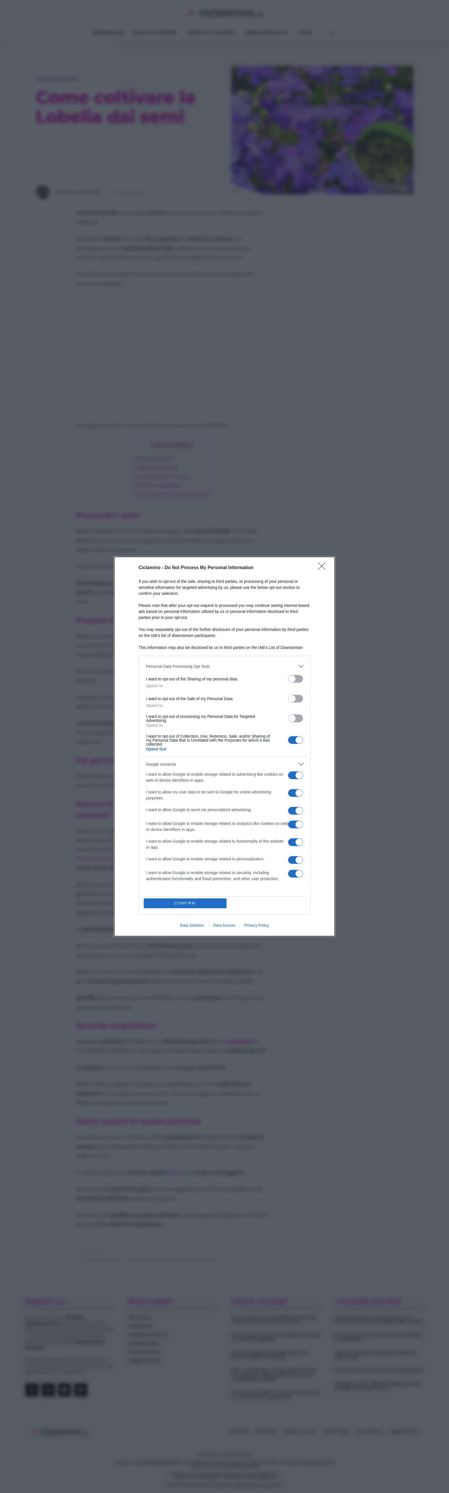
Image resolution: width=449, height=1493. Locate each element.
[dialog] (224, 746)
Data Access (224, 925)
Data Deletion (192, 925)
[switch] (295, 679)
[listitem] (224, 666)
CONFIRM (185, 903)
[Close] (323, 568)
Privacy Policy (256, 925)
